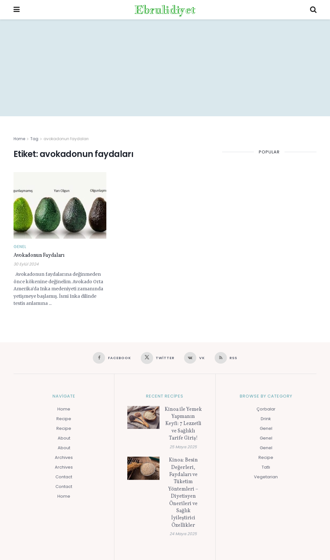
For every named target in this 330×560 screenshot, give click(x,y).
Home (19, 138)
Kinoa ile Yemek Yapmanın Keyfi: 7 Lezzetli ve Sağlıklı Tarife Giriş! (183, 424)
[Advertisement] (165, 68)
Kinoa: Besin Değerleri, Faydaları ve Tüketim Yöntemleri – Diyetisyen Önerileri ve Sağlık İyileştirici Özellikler (183, 493)
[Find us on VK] (194, 358)
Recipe (63, 419)
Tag (34, 138)
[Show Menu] (17, 9)
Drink (266, 419)
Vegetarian (266, 477)
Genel (20, 247)
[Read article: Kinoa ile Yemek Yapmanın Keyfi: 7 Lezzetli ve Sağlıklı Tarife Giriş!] (143, 417)
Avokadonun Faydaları (39, 255)
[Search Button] (313, 9)
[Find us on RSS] (226, 358)
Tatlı (266, 467)
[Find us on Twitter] (158, 358)
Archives (64, 457)
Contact (63, 477)
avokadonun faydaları (66, 138)
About (64, 438)
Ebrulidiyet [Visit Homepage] (165, 9)
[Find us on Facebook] (112, 358)
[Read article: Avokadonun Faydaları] (60, 205)
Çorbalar (266, 409)
